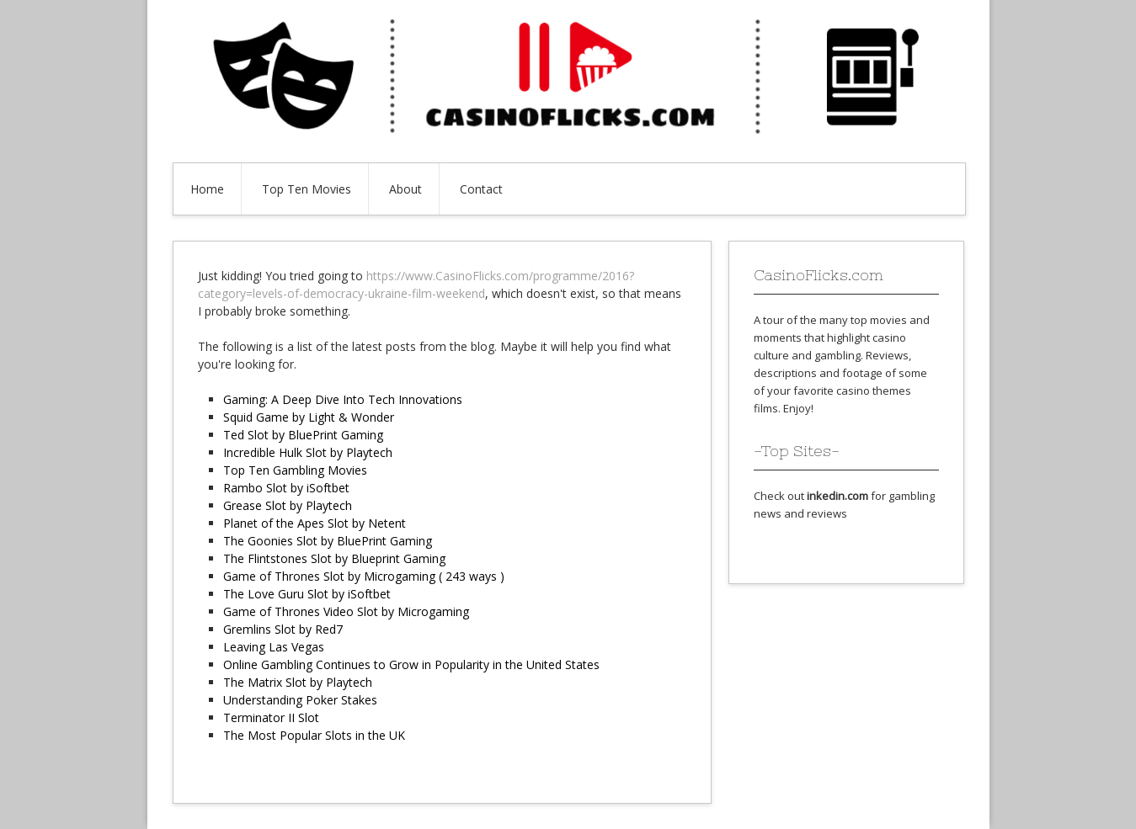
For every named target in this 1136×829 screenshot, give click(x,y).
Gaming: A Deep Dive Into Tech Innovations (342, 399)
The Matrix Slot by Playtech (297, 682)
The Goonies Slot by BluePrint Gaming (327, 541)
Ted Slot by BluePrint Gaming (303, 435)
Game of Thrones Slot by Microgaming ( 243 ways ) (363, 576)
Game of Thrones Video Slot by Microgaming (346, 611)
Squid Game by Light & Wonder (308, 417)
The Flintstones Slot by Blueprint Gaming (334, 558)
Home (207, 189)
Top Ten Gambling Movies (295, 470)
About (405, 189)
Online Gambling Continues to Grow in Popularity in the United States (411, 664)
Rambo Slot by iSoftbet (286, 488)
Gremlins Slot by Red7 (283, 629)
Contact (481, 189)
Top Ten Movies (306, 189)
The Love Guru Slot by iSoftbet (307, 594)
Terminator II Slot (271, 717)
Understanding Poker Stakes (300, 700)
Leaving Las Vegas (273, 647)
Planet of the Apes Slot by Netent (314, 523)
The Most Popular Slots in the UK (314, 735)
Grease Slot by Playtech (287, 505)
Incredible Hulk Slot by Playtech (307, 452)
